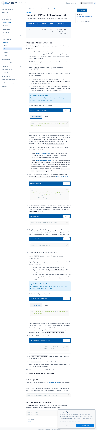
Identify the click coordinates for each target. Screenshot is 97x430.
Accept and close (85, 425)
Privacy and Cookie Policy (65, 421)
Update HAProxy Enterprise (83, 21)
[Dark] (95, 3)
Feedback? (81, 10)
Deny (67, 425)
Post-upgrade (80, 18)
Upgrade (50, 8)
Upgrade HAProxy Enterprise (84, 16)
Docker (46, 116)
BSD (54, 8)
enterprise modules (54, 382)
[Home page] (9, 3)
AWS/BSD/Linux (36, 116)
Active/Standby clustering (43, 160)
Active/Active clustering (43, 153)
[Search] (86, 3)
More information (76, 421)
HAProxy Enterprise (33, 8)
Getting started (43, 8)
